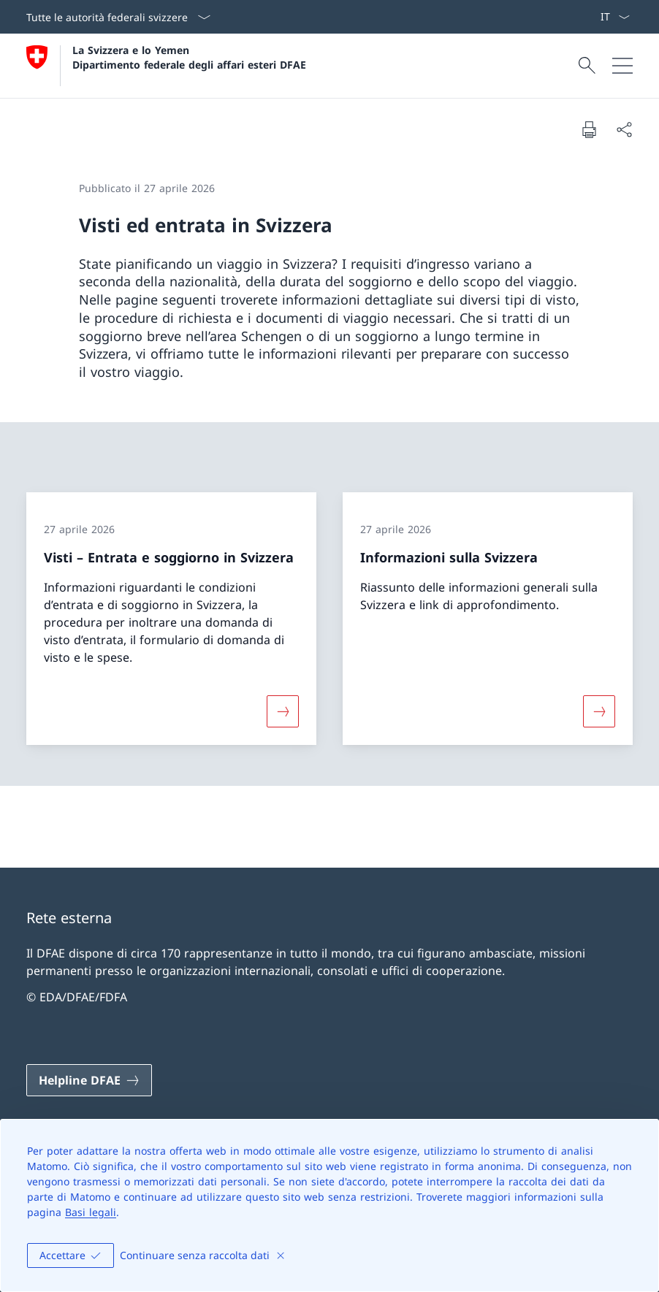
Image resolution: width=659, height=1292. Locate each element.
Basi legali (90, 1212)
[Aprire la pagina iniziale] (166, 65)
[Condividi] (623, 129)
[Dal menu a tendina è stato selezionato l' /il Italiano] (615, 17)
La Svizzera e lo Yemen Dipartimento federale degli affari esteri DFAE (189, 57)
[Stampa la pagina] (588, 129)
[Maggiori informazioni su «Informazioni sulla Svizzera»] (599, 711)
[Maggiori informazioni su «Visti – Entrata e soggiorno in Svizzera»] (283, 711)
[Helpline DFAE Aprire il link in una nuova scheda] (89, 1080)
